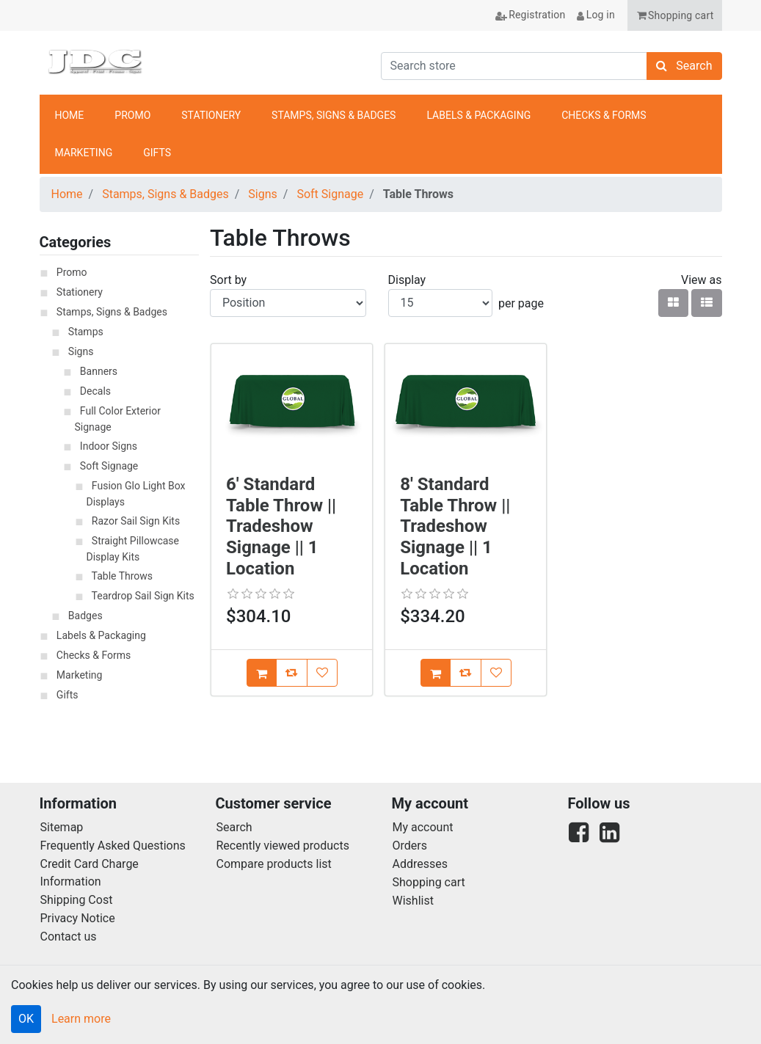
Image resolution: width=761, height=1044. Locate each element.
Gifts (68, 695)
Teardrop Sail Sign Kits (143, 596)
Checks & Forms (94, 655)
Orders (410, 846)
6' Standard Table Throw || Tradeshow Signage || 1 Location (281, 526)
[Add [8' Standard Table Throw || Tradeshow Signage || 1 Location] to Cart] (435, 673)
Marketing (80, 675)
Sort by (228, 280)
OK (26, 1019)
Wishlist (413, 901)
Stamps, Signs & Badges (165, 194)
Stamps (85, 331)
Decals (95, 391)
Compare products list (274, 864)
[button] (674, 15)
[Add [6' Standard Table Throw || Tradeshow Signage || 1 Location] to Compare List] (291, 673)
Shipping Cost (76, 900)
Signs (262, 194)
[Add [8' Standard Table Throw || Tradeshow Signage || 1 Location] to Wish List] (496, 673)
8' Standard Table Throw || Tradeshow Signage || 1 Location (455, 526)
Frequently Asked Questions (113, 846)
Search (234, 827)
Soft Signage (329, 194)
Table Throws (122, 576)
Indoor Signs (108, 446)
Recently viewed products (282, 846)
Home (67, 194)
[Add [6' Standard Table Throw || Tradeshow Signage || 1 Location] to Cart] (262, 673)
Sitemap (62, 827)
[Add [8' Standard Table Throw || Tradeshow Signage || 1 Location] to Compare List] (465, 673)
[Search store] (514, 66)
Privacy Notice (77, 918)
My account (423, 827)
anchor (702, 134)
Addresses (420, 864)
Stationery (80, 292)
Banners (98, 371)
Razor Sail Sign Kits (136, 521)
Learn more (81, 1019)
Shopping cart (429, 882)
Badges (85, 615)
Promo (72, 272)
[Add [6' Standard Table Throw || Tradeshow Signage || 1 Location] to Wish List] (322, 673)
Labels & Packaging (101, 635)
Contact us (68, 936)
